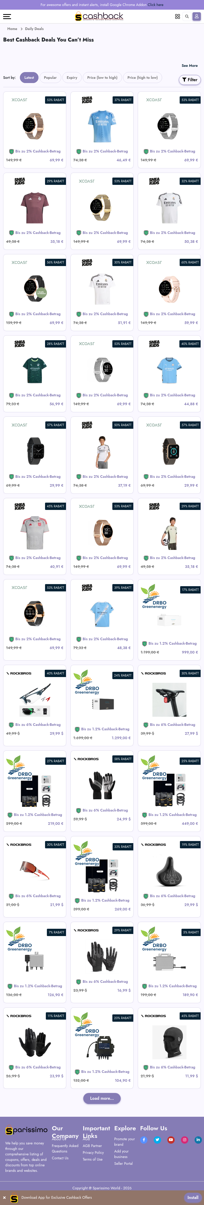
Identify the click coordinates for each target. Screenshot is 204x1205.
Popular (50, 77)
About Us (59, 1139)
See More (190, 65)
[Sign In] (196, 16)
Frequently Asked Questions (65, 1148)
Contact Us (60, 1158)
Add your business (121, 1154)
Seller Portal (123, 1163)
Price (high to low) (143, 77)
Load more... (102, 1098)
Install (193, 1198)
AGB (86, 1139)
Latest (29, 77)
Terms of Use (92, 1159)
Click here (155, 4)
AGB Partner (92, 1145)
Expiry (72, 77)
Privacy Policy (93, 1152)
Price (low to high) (102, 77)
